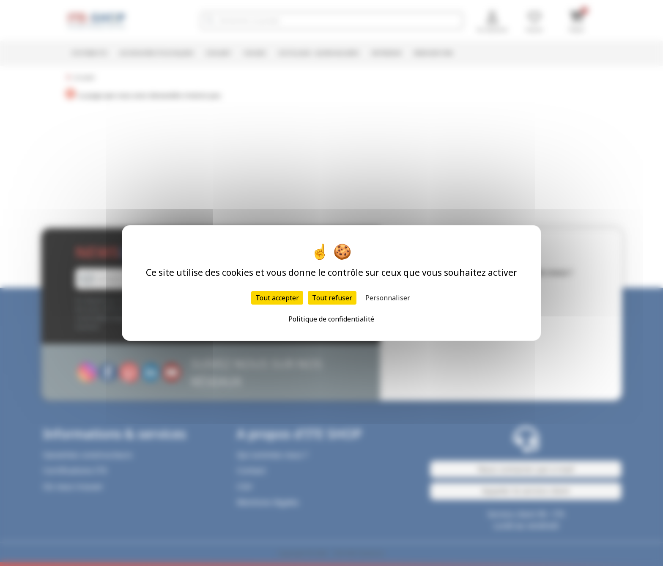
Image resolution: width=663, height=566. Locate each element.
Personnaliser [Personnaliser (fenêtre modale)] (387, 297)
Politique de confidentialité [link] (331, 319)
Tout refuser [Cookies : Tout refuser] (332, 297)
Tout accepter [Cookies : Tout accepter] (277, 297)
